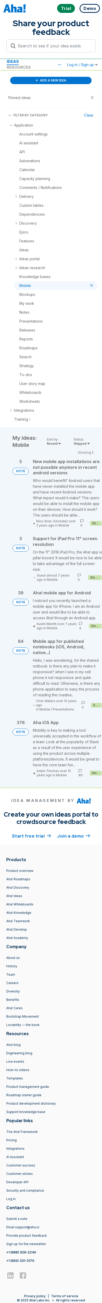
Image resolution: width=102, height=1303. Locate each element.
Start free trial (31, 835)
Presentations (63, 709)
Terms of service (64, 1296)
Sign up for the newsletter (26, 1244)
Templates (14, 1078)
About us (13, 958)
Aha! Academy (17, 938)
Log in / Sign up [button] (82, 64)
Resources (19, 67)
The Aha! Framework (22, 1132)
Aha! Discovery (17, 887)
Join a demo (73, 835)
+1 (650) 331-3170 (20, 1261)
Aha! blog (13, 1045)
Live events (15, 1061)
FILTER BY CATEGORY (28, 115)
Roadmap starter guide (23, 1095)
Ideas (13, 61)
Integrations (15, 1148)
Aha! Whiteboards (19, 904)
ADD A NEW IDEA (50, 80)
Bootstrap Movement (22, 1016)
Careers (12, 983)
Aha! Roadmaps (18, 879)
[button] (59, 65)
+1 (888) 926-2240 (21, 1252)
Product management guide (27, 1087)
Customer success (20, 1165)
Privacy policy (35, 1296)
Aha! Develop (16, 929)
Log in (11, 1199)
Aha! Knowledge (18, 913)
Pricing (11, 1140)
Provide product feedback (26, 1235)
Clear (88, 115)
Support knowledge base (25, 1112)
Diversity (13, 991)
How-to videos (17, 1070)
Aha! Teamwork (18, 921)
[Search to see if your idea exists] (53, 46)
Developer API (17, 1182)
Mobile (63, 525)
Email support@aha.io (22, 1227)
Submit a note (16, 1219)
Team (10, 974)
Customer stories (19, 1174)
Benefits (12, 1000)
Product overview (19, 871)
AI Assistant (15, 1157)
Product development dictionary (31, 1103)
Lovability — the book (23, 1025)
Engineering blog (19, 1053)
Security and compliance (25, 1190)
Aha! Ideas (14, 896)
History (11, 966)
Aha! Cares (14, 1008)
